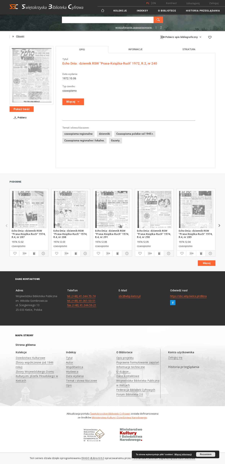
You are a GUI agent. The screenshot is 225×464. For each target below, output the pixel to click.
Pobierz (19, 118)
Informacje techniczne (130, 367)
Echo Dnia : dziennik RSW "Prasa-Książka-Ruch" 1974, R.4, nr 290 (154, 234)
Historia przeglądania (203, 10)
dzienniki (104, 133)
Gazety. (115, 140)
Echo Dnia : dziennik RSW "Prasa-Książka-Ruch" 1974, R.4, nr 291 (112, 234)
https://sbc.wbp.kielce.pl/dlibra (188, 296)
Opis (69, 385)
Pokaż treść (22, 109)
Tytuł (69, 358)
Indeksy (142, 10)
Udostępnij (193, 3)
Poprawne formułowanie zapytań (137, 362)
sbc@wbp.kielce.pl (130, 296)
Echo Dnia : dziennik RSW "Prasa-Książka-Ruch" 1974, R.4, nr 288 (70, 234)
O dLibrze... (123, 371)
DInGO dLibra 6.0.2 (93, 458)
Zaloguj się (175, 357)
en (154, 3)
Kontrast (171, 3)
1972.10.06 (69, 78)
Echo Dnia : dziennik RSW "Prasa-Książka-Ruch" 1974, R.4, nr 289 (196, 234)
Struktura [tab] (189, 49)
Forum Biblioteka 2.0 (129, 394)
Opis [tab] (82, 49)
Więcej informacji (183, 454)
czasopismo (69, 90)
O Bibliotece (167, 10)
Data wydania (75, 376)
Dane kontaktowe (127, 376)
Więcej (206, 263)
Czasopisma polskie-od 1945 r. (134, 133)
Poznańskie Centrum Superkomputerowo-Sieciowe (163, 458)
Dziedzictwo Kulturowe (30, 358)
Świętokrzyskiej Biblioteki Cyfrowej (110, 413)
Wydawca (72, 371)
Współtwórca (74, 367)
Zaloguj (214, 3)
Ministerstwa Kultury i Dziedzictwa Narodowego (119, 417)
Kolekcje (120, 10)
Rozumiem (206, 454)
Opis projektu (125, 358)
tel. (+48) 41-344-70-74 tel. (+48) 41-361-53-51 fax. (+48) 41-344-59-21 (81, 300)
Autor (69, 362)
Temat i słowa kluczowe (81, 380)
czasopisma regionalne (78, 133)
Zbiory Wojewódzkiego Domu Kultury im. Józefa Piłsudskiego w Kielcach (37, 376)
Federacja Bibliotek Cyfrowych (135, 390)
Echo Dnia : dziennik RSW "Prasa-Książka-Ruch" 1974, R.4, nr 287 (29, 234)
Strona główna (25, 345)
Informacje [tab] (135, 49)
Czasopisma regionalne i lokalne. (84, 140)
